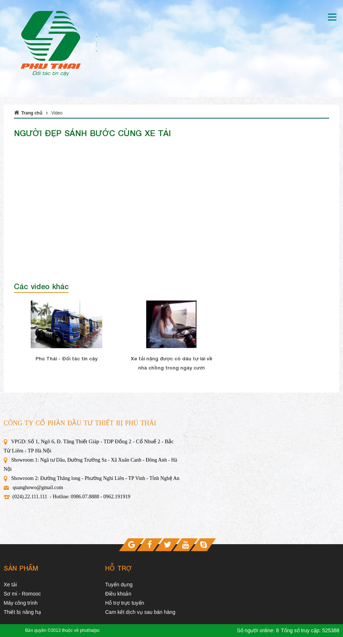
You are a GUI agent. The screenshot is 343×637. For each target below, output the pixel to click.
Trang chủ (31, 113)
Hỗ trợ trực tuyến (124, 603)
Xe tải (10, 584)
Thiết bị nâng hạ (22, 612)
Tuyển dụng (119, 584)
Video (56, 113)
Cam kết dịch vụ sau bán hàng (140, 612)
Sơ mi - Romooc (22, 594)
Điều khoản (118, 594)
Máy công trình (21, 603)
